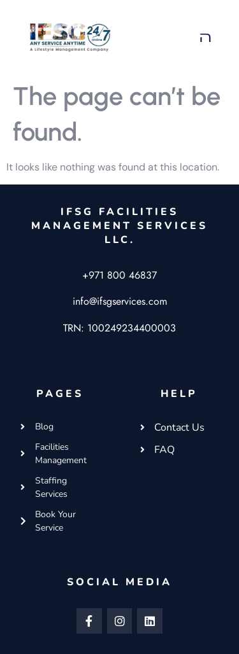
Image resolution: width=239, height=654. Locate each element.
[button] (206, 37)
